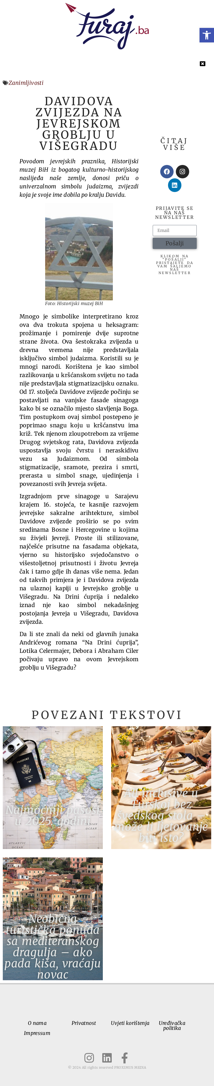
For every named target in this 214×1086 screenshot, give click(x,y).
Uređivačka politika (172, 1025)
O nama (37, 1023)
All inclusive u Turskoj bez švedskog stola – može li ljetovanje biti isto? (161, 815)
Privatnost (84, 1023)
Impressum (37, 1033)
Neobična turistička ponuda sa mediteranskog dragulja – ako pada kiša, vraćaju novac (52, 947)
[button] (207, 35)
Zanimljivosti (26, 82)
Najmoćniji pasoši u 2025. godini (53, 815)
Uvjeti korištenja (130, 1023)
